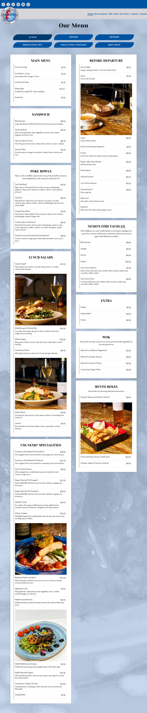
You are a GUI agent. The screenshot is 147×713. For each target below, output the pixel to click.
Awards (142, 15)
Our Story (124, 15)
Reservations (100, 15)
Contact (134, 15)
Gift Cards (113, 15)
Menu (90, 15)
